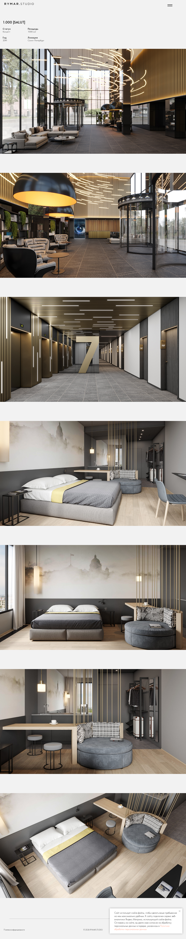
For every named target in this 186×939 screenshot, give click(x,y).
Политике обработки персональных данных (141, 927)
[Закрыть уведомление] (179, 911)
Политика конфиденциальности (14, 930)
